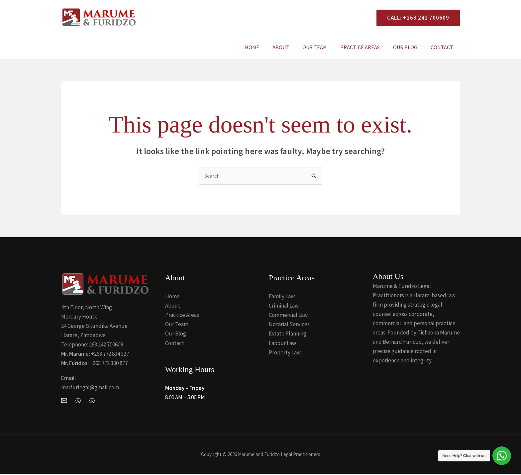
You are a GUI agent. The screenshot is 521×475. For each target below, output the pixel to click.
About (292, 47)
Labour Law (282, 343)
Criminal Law (284, 306)
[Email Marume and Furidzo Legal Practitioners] (64, 401)
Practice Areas (366, 47)
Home (267, 47)
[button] (415, 18)
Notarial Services (289, 325)
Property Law (285, 352)
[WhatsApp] (78, 401)
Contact (443, 47)
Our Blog (409, 47)
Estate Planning (287, 334)
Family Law (282, 297)
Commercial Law (288, 315)
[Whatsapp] (92, 401)
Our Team (324, 47)
